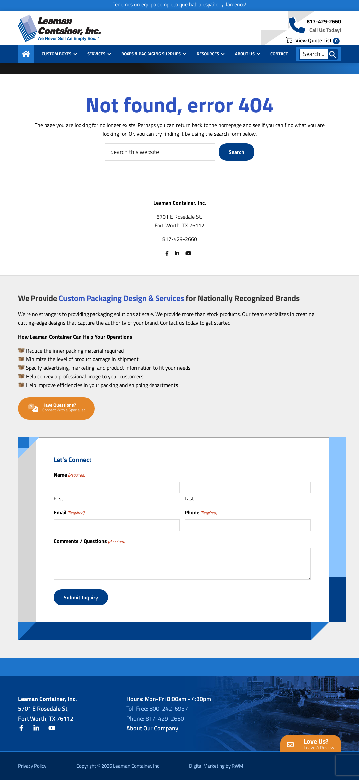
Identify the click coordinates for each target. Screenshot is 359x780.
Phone (201, 512)
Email (69, 512)
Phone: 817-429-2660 (155, 718)
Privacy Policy (32, 766)
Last (189, 498)
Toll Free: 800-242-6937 (157, 708)
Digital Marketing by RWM (216, 766)
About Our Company (152, 728)
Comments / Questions (89, 541)
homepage (230, 125)
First (58, 498)
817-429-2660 (324, 21)
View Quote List (313, 40)
